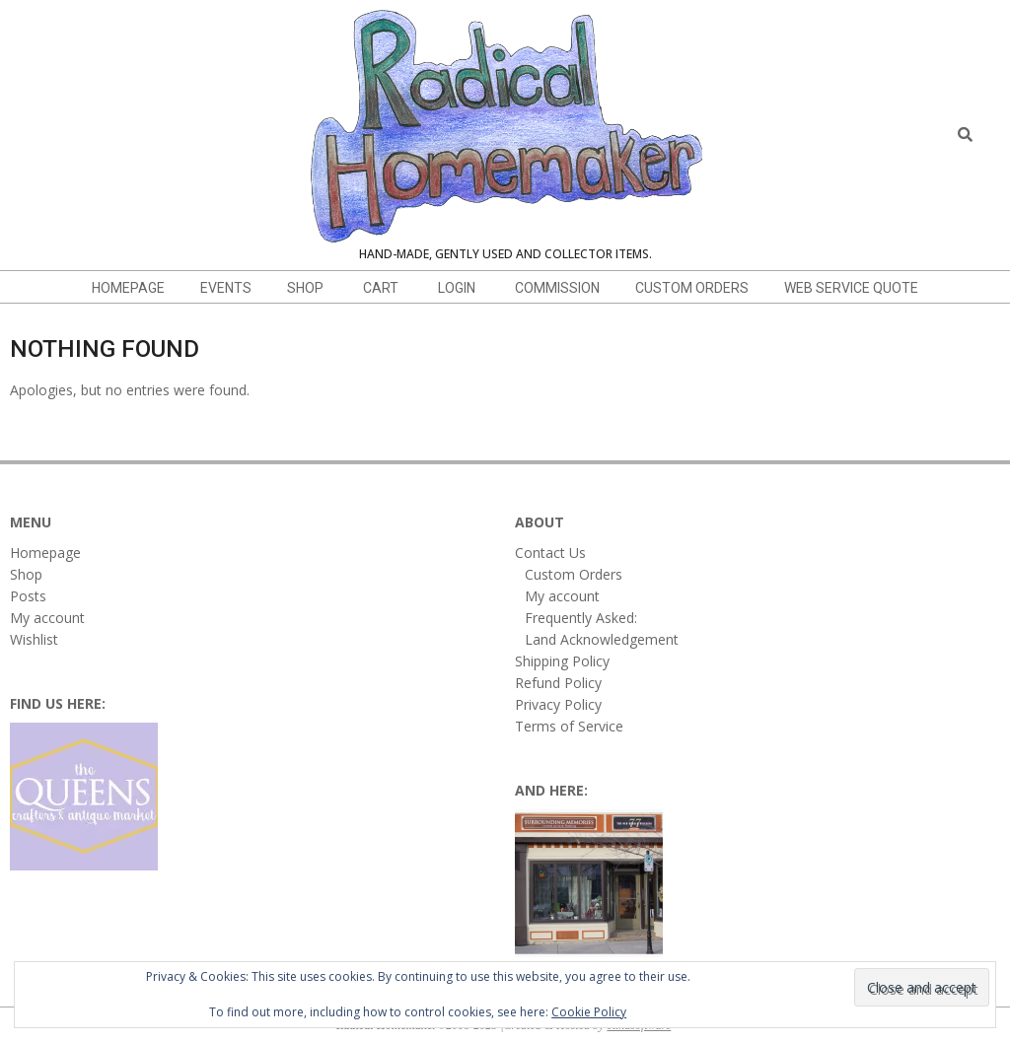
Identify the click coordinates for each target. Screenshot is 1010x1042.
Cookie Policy (588, 1012)
